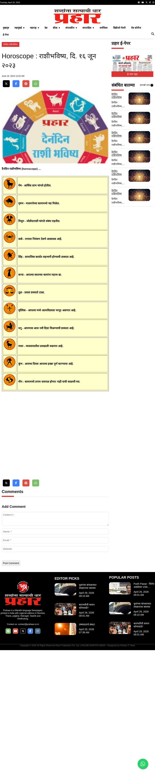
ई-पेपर (6, 83)
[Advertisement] (77, 31)
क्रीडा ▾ (56, 76)
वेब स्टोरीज (136, 76)
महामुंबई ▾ (19, 76)
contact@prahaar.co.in (28, 750)
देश (46, 76)
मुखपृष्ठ (6, 76)
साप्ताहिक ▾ (88, 76)
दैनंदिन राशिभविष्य (10, 93)
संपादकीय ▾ (71, 76)
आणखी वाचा (146, 133)
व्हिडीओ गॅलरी (119, 76)
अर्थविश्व (104, 76)
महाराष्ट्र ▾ (34, 76)
